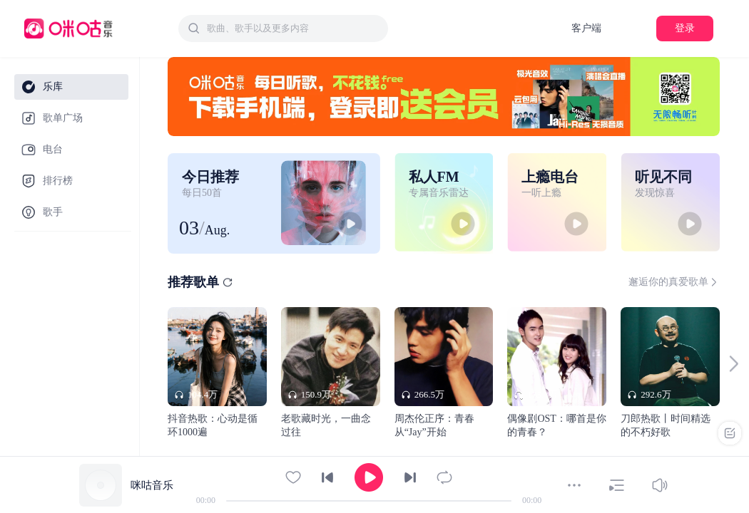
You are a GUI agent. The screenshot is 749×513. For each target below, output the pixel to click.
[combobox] (283, 28)
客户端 (586, 28)
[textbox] (293, 28)
